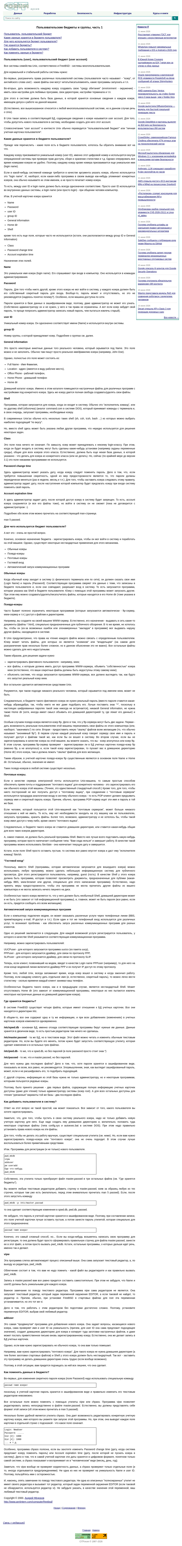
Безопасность (84, 13)
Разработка (50, 13)
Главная (86, 1530)
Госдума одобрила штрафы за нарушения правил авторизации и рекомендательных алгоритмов (155, 227)
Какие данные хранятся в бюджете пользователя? (33, 37)
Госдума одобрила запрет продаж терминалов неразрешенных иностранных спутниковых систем (155, 255)
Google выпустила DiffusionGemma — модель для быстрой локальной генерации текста (156, 109)
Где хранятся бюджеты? (18, 45)
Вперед (81, 1508)
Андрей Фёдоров (34, 1498)
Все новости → (171, 317)
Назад (56, 1508)
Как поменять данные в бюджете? (23, 52)
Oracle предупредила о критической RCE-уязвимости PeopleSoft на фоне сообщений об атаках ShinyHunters (156, 78)
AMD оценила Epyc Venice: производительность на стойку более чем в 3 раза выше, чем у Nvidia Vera (156, 93)
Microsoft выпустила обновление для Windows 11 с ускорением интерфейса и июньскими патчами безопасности (157, 156)
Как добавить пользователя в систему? (26, 48)
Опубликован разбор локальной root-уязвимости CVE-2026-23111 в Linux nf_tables (156, 212)
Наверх (96, 1530)
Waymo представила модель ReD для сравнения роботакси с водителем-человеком (156, 296)
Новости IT (143, 27)
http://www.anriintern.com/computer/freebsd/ (28, 1501)
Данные (18, 13)
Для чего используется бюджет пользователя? (30, 41)
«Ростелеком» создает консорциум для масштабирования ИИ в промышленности (157, 196)
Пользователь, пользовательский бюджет (28, 33)
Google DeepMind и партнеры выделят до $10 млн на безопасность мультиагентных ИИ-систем (157, 125)
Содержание (69, 1508)
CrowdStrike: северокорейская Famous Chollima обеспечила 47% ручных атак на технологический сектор (157, 140)
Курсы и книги (160, 13)
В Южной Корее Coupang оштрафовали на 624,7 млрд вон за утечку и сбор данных (155, 62)
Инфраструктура (122, 13)
